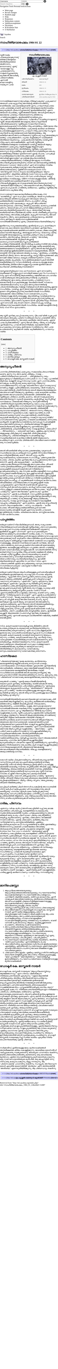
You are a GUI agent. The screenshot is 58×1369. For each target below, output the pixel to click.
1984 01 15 (42, 88)
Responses (9, 19)
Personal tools (19, 6)
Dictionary (9, 25)
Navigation (4, 6)
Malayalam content (12, 21)
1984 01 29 (42, 91)
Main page (9, 10)
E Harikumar (10, 30)
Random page (10, 15)
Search (2, 37)
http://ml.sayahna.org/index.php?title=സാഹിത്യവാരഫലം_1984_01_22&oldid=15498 (22, 1084)
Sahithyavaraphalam (13, 23)
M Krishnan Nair (11, 27)
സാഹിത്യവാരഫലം (29, 50)
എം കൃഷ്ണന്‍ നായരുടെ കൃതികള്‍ (29, 1078)
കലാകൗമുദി (43, 79)
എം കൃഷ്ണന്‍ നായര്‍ (39, 76)
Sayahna (7, 34)
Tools (11, 6)
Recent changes (11, 13)
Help (7, 17)
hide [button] (3, 344)
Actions (28, 6)
